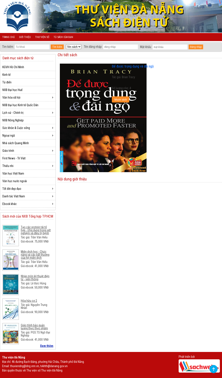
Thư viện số (42, 37)
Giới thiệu (25, 37)
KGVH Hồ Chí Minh (13, 67)
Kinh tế (6, 74)
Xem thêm (46, 346)
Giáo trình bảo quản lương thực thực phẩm (34, 327)
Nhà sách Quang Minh (15, 143)
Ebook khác (9, 204)
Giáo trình (8, 150)
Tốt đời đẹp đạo (11, 188)
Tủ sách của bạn (63, 37)
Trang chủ (8, 37)
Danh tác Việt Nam (13, 196)
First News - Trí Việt (14, 158)
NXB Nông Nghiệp (13, 120)
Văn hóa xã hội (11, 97)
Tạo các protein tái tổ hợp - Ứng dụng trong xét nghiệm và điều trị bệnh (36, 230)
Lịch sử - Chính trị (12, 112)
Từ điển (6, 82)
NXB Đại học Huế (12, 90)
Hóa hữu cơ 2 (29, 300)
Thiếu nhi (7, 166)
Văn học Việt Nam (13, 173)
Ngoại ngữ (8, 135)
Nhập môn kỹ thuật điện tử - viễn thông (35, 277)
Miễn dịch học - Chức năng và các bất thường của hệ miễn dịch (35, 254)
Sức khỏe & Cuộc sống (16, 128)
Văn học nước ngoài (14, 181)
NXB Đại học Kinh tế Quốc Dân (20, 105)
